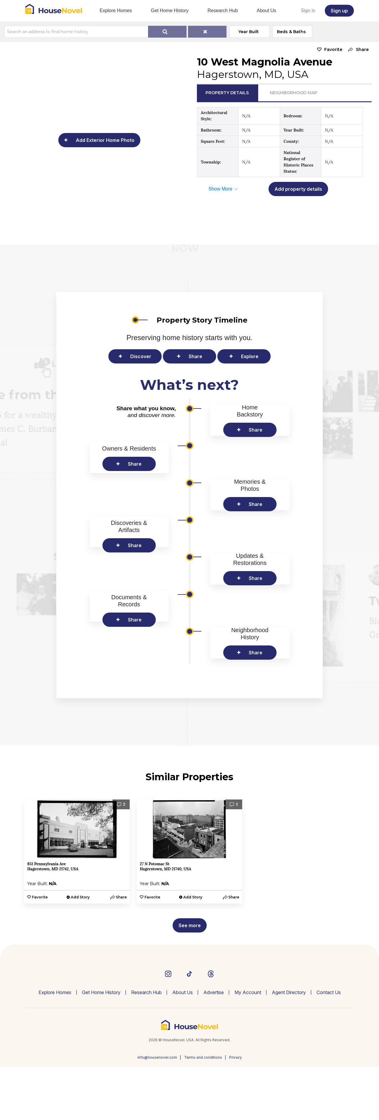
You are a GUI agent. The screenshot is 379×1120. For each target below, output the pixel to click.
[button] (357, 50)
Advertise (213, 1046)
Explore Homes (115, 10)
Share (195, 356)
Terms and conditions (203, 1110)
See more (190, 979)
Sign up (339, 11)
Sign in (308, 10)
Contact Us (329, 1046)
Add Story (80, 950)
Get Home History (170, 10)
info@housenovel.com (157, 1110)
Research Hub (223, 10)
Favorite (333, 49)
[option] (77, 905)
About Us (266, 10)
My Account (248, 1046)
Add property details (298, 189)
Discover (140, 356)
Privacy (235, 1110)
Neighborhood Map (293, 92)
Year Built (249, 31)
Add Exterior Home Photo (105, 140)
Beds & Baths (292, 31)
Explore (249, 356)
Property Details (227, 92)
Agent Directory (289, 1046)
